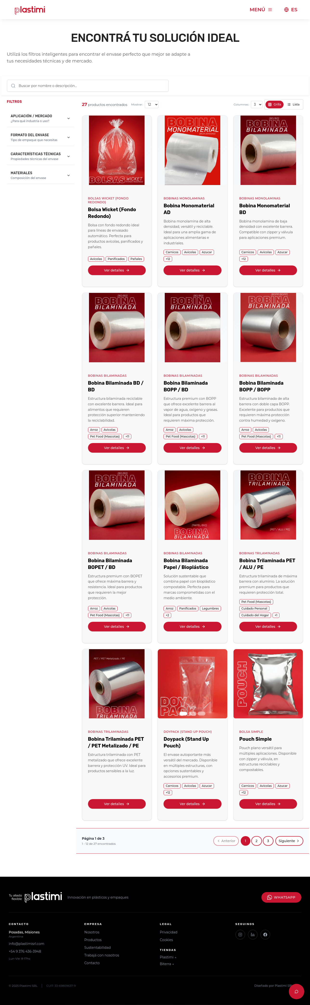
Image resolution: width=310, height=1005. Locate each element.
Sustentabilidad (97, 947)
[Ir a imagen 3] (201, 713)
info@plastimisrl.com (26, 944)
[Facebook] (265, 934)
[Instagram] (240, 934)
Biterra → (167, 964)
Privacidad (168, 932)
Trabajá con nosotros (101, 955)
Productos (93, 940)
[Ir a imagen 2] (192, 713)
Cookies (166, 940)
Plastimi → (168, 957)
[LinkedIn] (253, 934)
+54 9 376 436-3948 (25, 951)
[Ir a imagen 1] (183, 713)
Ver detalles (117, 270)
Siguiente (289, 841)
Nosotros (92, 932)
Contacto (92, 963)
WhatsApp (281, 897)
